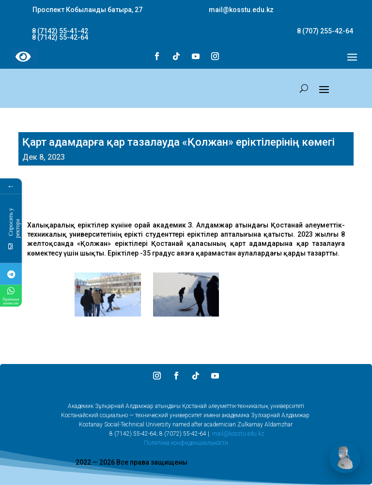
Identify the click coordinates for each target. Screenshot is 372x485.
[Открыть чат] (344, 457)
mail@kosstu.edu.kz (238, 433)
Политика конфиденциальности (186, 443)
